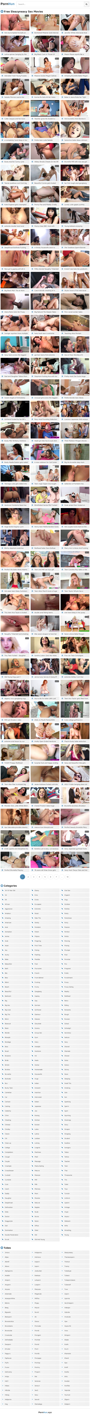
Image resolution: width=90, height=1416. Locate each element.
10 (67, 877)
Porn (8, 4)
